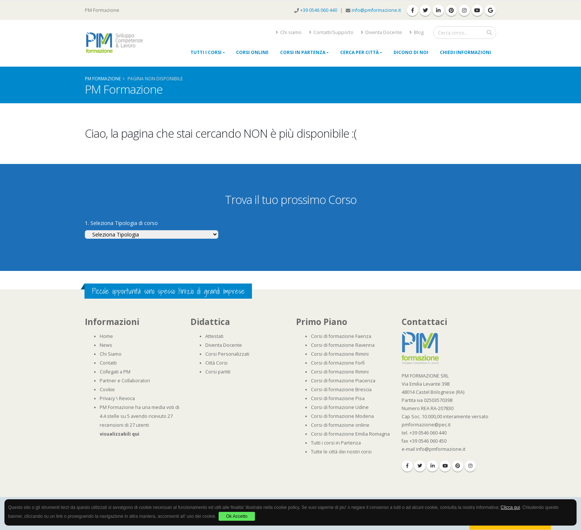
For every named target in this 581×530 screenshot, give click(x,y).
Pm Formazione (103, 78)
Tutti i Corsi (206, 52)
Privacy (107, 398)
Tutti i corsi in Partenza (336, 443)
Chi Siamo (111, 354)
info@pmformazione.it (376, 10)
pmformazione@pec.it (426, 425)
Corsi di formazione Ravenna (343, 345)
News (106, 345)
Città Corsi (216, 363)
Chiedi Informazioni (465, 52)
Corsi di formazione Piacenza (343, 381)
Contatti (108, 363)
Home (106, 336)
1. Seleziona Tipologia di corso (121, 223)
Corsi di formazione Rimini (340, 354)
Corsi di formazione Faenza (341, 336)
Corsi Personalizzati (227, 354)
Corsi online (252, 52)
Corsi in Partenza (302, 52)
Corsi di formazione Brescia (341, 389)
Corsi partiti (217, 372)
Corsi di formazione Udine (340, 407)
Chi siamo (289, 32)
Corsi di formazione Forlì (338, 363)
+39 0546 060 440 (319, 10)
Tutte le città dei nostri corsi (341, 452)
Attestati (214, 336)
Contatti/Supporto (331, 32)
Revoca (127, 398)
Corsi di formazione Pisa (338, 398)
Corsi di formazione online (340, 425)
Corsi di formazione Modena (342, 416)
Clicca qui (510, 507)
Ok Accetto (237, 516)
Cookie (107, 389)
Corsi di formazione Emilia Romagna (350, 434)
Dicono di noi (411, 52)
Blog (416, 32)
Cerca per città (359, 52)
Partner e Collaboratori (125, 381)
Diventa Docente (381, 32)
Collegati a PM (115, 372)
